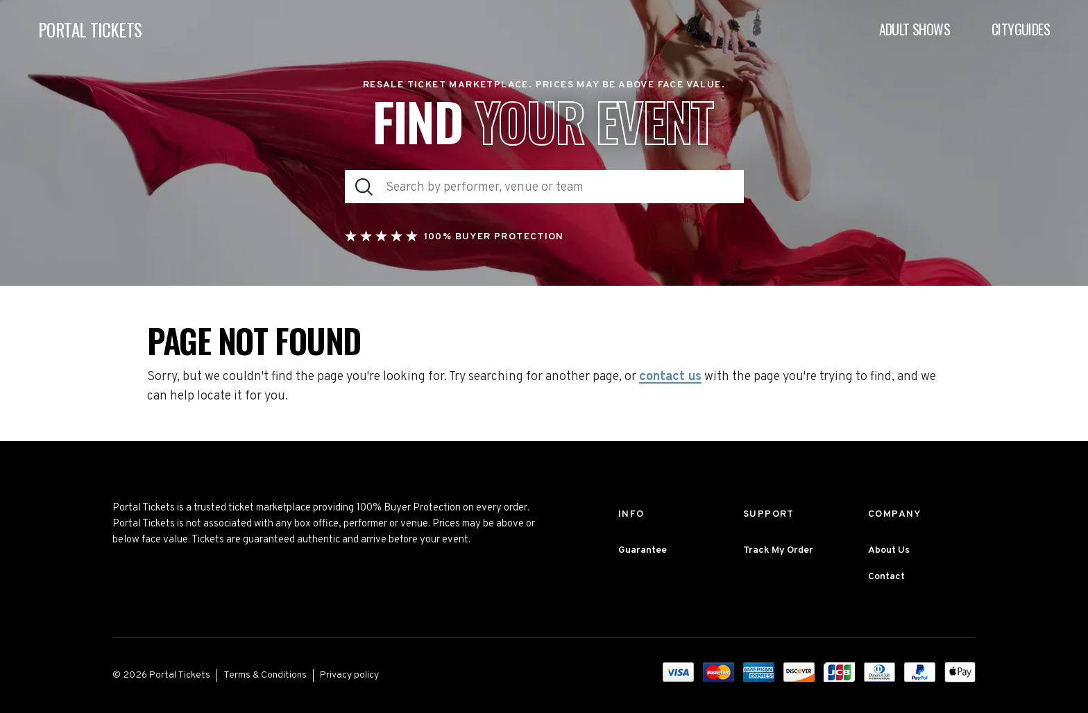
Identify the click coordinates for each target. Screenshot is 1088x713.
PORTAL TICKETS (90, 29)
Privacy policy (349, 675)
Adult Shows (914, 29)
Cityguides (1021, 29)
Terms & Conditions (265, 675)
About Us (889, 550)
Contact (886, 577)
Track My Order (778, 550)
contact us (670, 377)
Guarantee (642, 550)
